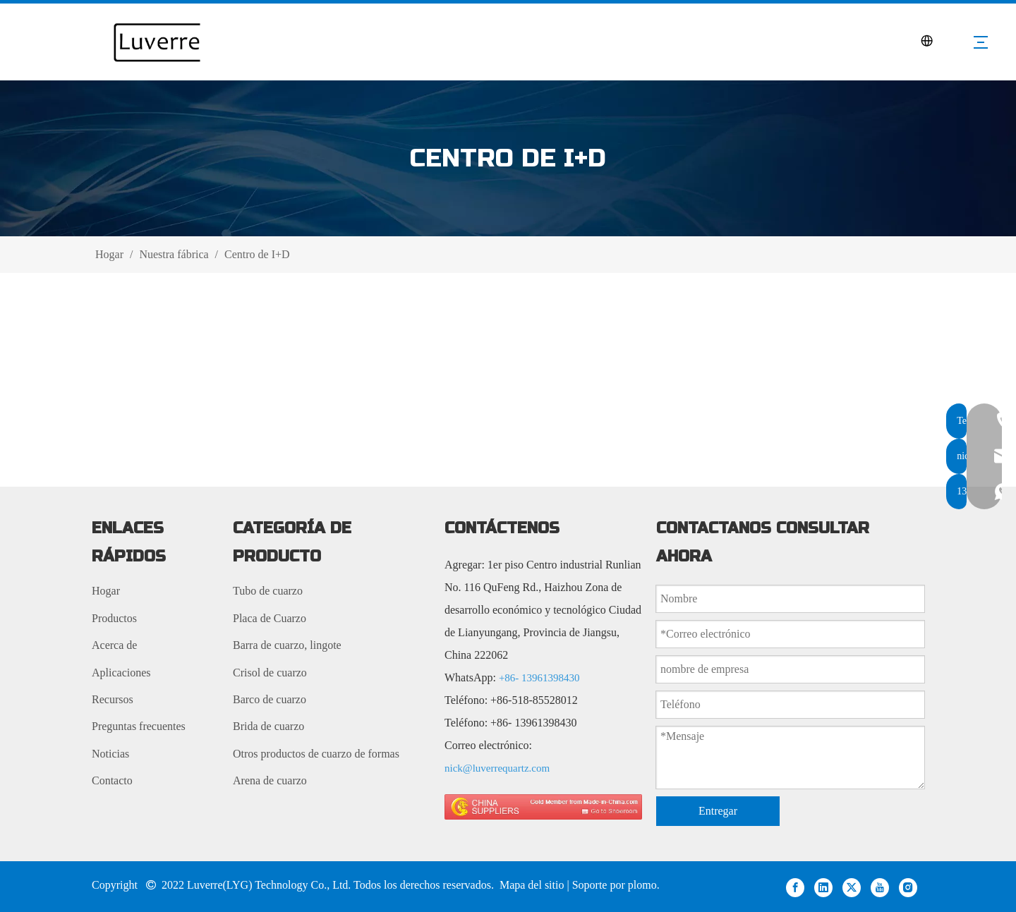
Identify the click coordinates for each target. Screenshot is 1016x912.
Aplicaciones (121, 673)
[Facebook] (795, 886)
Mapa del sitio (533, 885)
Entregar (717, 811)
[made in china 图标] (543, 807)
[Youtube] (880, 886)
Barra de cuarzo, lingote (287, 645)
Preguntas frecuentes (139, 726)
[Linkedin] (823, 886)
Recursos (112, 699)
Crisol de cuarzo (270, 673)
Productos (114, 618)
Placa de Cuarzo (269, 618)
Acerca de (114, 645)
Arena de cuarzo (270, 780)
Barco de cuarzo (269, 699)
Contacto (112, 780)
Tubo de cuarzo (268, 591)
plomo (642, 885)
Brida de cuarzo (268, 726)
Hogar (106, 591)
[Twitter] (851, 886)
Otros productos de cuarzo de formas (316, 754)
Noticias (110, 754)
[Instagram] (908, 886)
